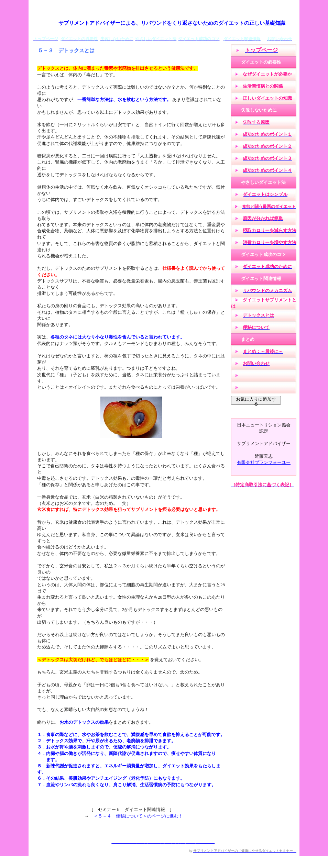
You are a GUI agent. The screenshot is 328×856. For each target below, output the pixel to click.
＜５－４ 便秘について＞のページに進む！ (138, 816)
